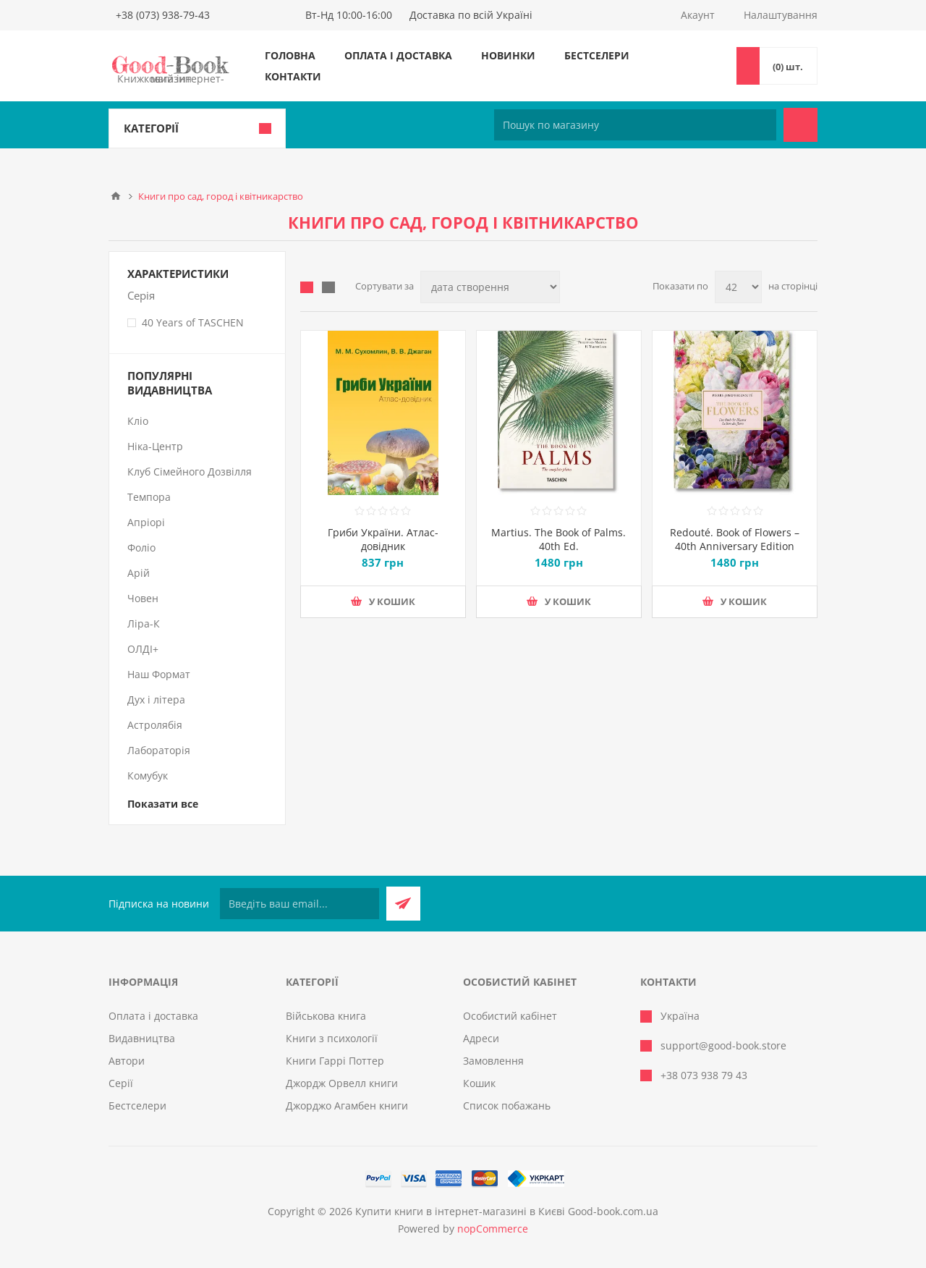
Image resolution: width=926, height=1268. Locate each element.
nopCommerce (492, 1228)
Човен (142, 598)
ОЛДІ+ (142, 649)
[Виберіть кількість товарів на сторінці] (738, 287)
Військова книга (326, 1016)
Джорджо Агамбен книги (347, 1105)
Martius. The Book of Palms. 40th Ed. (558, 539)
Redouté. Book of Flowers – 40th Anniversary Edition (734, 539)
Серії (121, 1083)
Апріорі (146, 522)
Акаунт (698, 15)
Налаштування (780, 15)
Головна (290, 55)
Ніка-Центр (155, 446)
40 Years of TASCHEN (193, 322)
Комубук (147, 775)
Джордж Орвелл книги (342, 1083)
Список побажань (507, 1105)
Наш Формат (158, 674)
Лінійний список (328, 287)
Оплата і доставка (398, 55)
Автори (127, 1061)
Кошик (479, 1083)
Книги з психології (332, 1038)
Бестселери (596, 55)
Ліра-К (143, 623)
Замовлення (493, 1061)
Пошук (800, 125)
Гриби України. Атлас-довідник (383, 539)
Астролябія (154, 725)
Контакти (293, 76)
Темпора (149, 497)
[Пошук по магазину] (635, 124)
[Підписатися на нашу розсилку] (299, 903)
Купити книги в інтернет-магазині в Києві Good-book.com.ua (506, 1211)
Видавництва (142, 1038)
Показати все (162, 804)
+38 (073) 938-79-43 (163, 15)
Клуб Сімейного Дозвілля (189, 471)
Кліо (137, 421)
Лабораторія (158, 750)
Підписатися (403, 904)
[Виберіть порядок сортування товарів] (490, 287)
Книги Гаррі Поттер (335, 1061)
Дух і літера (156, 699)
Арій (138, 573)
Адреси (481, 1038)
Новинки (508, 55)
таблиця (306, 287)
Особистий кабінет (510, 1016)
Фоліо (141, 547)
